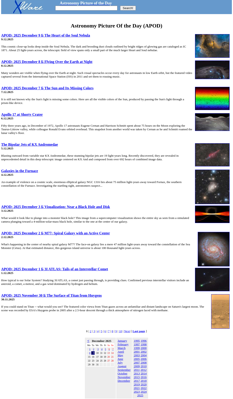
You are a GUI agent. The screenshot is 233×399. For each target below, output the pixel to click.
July (120, 362)
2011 (137, 369)
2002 (144, 351)
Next (127, 331)
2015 (137, 377)
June (120, 359)
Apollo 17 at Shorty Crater (22, 114)
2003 (137, 355)
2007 (137, 362)
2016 (144, 377)
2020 (144, 384)
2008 (144, 362)
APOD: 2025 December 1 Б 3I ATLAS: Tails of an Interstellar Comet (54, 269)
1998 (144, 344)
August (122, 366)
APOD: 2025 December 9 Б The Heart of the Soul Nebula (45, 35)
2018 (144, 380)
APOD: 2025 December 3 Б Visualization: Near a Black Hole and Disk (55, 207)
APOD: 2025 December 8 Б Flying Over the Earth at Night (46, 62)
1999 (137, 348)
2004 (144, 355)
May (120, 355)
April (121, 351)
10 (120, 331)
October (122, 373)
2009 (137, 366)
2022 (144, 388)
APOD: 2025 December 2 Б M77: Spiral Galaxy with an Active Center (55, 233)
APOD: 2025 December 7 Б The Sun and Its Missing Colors (47, 88)
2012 (144, 369)
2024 (144, 391)
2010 (144, 366)
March (122, 348)
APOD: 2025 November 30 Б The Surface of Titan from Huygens (51, 295)
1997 (137, 344)
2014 (144, 373)
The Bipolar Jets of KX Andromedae (29, 144)
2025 (140, 395)
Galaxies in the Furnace (19, 171)
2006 (144, 359)
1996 (144, 340)
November (124, 377)
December (124, 380)
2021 (137, 388)
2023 (137, 391)
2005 (137, 359)
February (123, 344)
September (124, 369)
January (122, 340)
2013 (137, 373)
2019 (137, 384)
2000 (144, 348)
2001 (137, 351)
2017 (137, 380)
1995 (137, 340)
